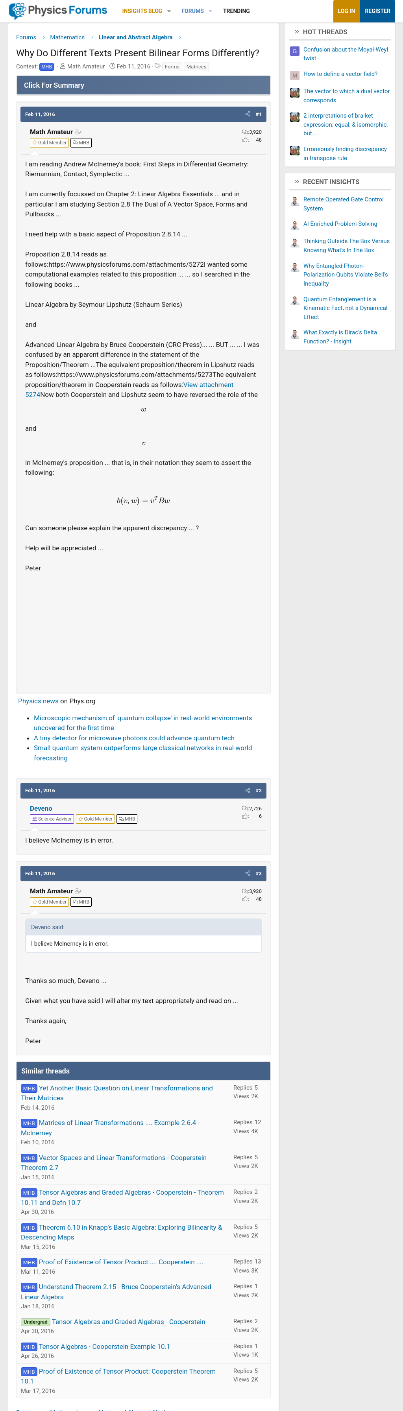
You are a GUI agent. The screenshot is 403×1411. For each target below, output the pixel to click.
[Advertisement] (143, 633)
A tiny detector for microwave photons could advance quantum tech (134, 741)
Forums (192, 11)
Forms (172, 69)
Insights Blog (142, 11)
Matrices (197, 69)
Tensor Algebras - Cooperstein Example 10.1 (104, 1349)
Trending (236, 11)
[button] (169, 11)
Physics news (38, 704)
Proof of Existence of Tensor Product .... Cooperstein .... (121, 1265)
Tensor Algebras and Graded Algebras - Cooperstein (128, 1324)
